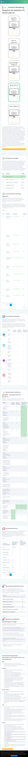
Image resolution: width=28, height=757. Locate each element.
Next (24, 307)
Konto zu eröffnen (10, 207)
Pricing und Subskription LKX (7, 749)
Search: (9, 210)
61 (24, 574)
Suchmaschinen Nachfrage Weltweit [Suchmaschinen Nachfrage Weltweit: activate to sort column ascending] (15, 543)
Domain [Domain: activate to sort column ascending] (7, 213)
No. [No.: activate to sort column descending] (3, 213)
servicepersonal (16, 235)
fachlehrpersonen (16, 216)
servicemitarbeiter (16, 280)
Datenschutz (8, 755)
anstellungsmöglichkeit (17, 257)
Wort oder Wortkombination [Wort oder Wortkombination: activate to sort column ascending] (6, 544)
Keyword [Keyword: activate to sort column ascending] (15, 213)
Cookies (6, 751)
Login (25, 1)
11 (24, 304)
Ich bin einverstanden (14, 755)
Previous (7, 304)
